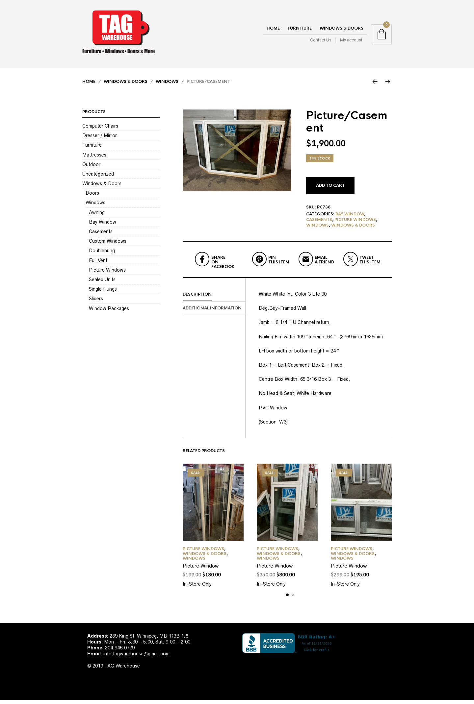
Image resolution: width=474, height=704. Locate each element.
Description (197, 298)
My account (351, 41)
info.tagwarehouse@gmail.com (136, 657)
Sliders (96, 302)
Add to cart (330, 189)
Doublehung (102, 254)
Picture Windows (355, 223)
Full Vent (98, 264)
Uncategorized (98, 178)
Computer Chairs (100, 130)
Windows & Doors (341, 30)
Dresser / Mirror (99, 139)
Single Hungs (103, 293)
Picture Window (201, 569)
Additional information (212, 311)
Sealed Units (102, 283)
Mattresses (94, 158)
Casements (319, 223)
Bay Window (349, 218)
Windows (167, 85)
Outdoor (91, 168)
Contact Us (320, 41)
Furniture (300, 30)
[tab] (214, 298)
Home (273, 30)
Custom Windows (107, 245)
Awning (97, 216)
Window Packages (109, 312)
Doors (92, 197)
